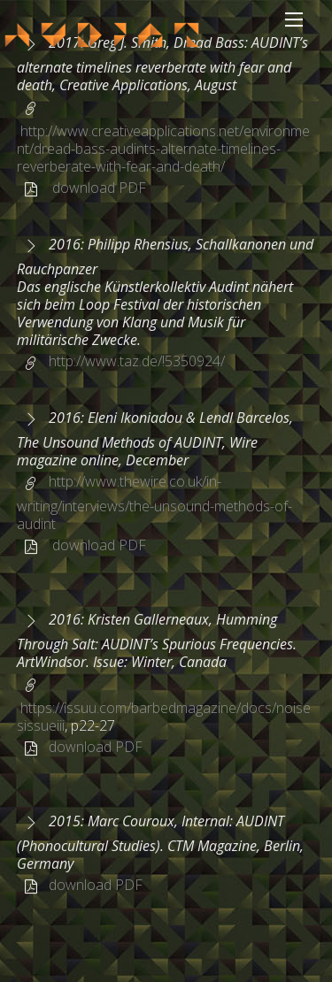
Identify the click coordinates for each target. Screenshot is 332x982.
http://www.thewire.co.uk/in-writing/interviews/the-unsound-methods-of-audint (154, 502)
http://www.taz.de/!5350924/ (137, 361)
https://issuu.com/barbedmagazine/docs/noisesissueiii (164, 716)
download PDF (99, 187)
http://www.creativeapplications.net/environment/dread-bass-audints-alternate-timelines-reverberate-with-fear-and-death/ (163, 148)
